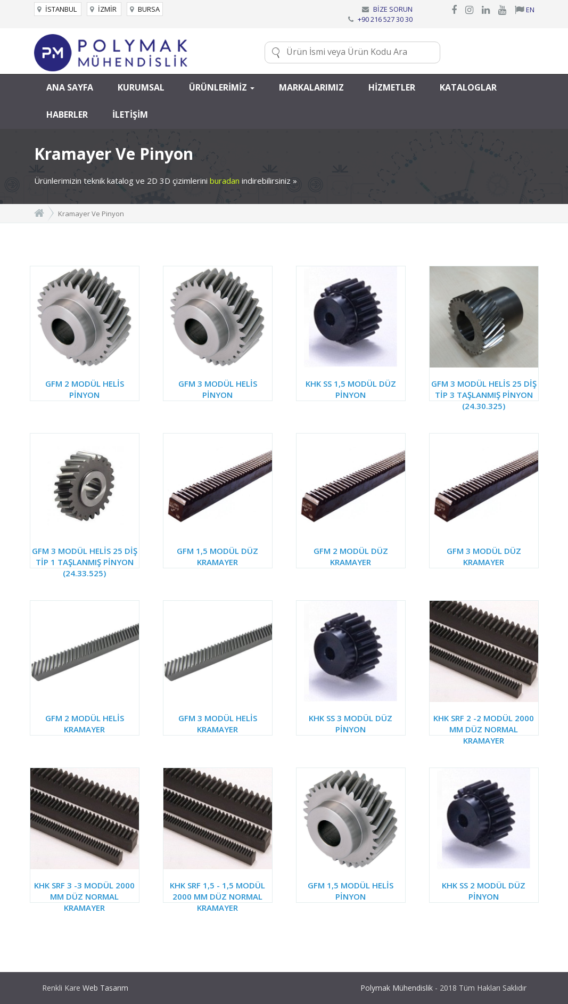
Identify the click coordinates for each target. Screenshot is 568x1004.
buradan (225, 180)
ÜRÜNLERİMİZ (221, 87)
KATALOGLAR (468, 87)
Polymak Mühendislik (396, 988)
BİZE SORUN (393, 9)
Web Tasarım (105, 988)
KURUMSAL (141, 87)
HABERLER (67, 114)
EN (524, 9)
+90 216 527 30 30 (385, 19)
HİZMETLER (391, 87)
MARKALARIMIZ (311, 87)
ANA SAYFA (69, 87)
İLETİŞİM (130, 114)
